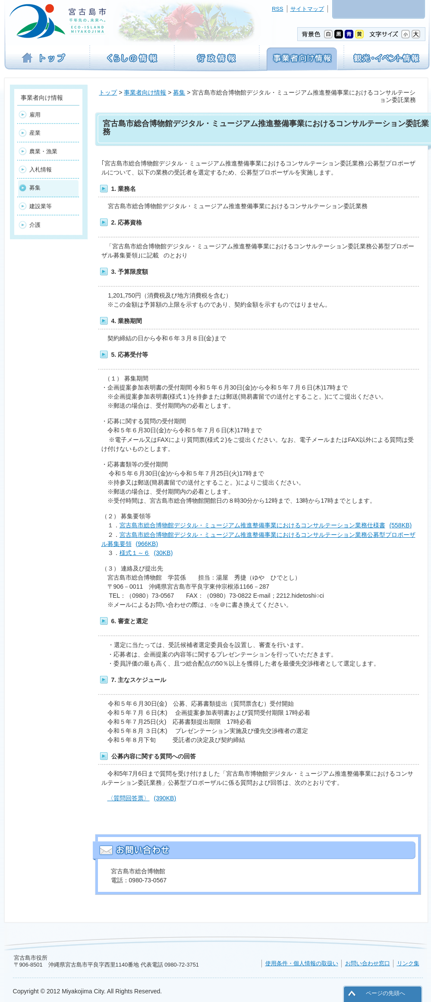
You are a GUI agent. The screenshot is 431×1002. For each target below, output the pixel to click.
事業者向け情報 (145, 92)
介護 (35, 225)
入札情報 (40, 169)
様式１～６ (146, 552)
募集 (179, 92)
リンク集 (408, 963)
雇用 (35, 114)
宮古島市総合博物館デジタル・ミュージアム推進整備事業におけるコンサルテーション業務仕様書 (266, 525)
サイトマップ (307, 9)
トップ (108, 92)
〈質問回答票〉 (141, 798)
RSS (277, 9)
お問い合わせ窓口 (367, 963)
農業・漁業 (43, 151)
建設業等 (40, 206)
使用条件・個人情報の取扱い (301, 963)
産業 (35, 133)
